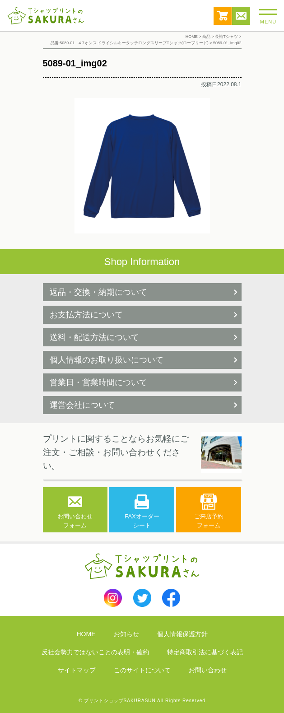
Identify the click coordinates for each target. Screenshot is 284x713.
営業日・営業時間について (98, 382)
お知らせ (126, 634)
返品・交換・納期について (98, 292)
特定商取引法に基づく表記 (205, 652)
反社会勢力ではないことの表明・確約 (95, 652)
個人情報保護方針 (182, 634)
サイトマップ (77, 670)
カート (223, 16)
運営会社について (82, 405)
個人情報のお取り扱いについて (106, 359)
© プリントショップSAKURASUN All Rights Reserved (142, 700)
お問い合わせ (241, 16)
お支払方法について (86, 314)
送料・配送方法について (94, 337)
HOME (86, 634)
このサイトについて (142, 670)
